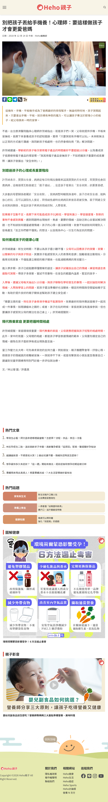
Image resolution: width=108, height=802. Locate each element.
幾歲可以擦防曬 (45, 517)
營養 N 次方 (69, 792)
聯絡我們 (49, 781)
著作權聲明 (51, 777)
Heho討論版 (69, 789)
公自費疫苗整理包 (46, 497)
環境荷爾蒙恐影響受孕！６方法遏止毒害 (24, 641)
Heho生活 (68, 777)
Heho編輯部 (41, 35)
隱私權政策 (51, 774)
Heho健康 (68, 774)
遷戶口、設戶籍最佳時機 (49, 509)
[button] (4, 7)
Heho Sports (70, 785)
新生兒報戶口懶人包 (47, 494)
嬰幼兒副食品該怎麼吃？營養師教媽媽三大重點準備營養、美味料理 (39, 715)
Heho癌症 (68, 781)
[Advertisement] (54, 404)
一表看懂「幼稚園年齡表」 (51, 506)
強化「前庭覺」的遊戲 (48, 521)
